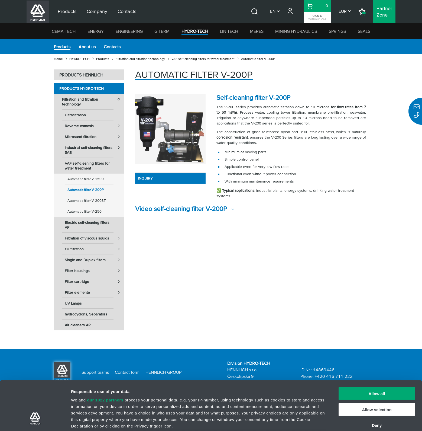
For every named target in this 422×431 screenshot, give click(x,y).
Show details (284, 420)
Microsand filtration (94, 136)
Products (62, 46)
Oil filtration (94, 249)
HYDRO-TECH (194, 31)
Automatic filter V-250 (84, 211)
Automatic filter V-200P (85, 190)
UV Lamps (73, 303)
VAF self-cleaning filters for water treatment (203, 58)
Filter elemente (94, 292)
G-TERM (162, 31)
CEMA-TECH (64, 31)
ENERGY (95, 31)
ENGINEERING (129, 31)
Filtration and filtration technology (140, 58)
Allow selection (376, 367)
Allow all (377, 351)
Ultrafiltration (75, 115)
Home (58, 58)
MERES (257, 31)
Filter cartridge (94, 281)
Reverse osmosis (94, 125)
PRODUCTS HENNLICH (81, 74)
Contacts (112, 46)
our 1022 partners (105, 358)
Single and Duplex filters (94, 259)
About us (87, 46)
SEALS (364, 31)
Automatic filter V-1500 (85, 179)
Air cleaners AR (78, 325)
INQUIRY (145, 178)
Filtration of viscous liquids (94, 238)
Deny (377, 383)
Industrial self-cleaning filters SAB (94, 148)
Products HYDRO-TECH (81, 88)
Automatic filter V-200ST (86, 201)
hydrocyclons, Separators (86, 314)
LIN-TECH (229, 31)
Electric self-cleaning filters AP (87, 224)
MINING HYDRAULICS (296, 31)
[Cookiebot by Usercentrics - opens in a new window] (35, 420)
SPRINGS (337, 31)
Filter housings (94, 270)
